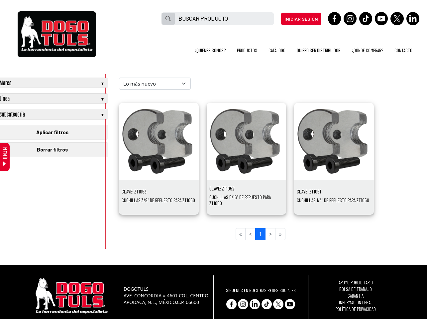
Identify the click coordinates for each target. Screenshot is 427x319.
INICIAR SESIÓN (301, 19)
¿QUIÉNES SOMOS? (210, 50)
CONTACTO (403, 50)
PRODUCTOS (247, 50)
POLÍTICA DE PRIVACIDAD (356, 309)
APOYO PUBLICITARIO (356, 282)
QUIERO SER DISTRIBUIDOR (318, 50)
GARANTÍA (356, 296)
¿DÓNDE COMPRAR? (367, 50)
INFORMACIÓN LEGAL (356, 302)
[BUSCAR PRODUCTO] (224, 19)
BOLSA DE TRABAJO (355, 289)
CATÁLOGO (276, 50)
